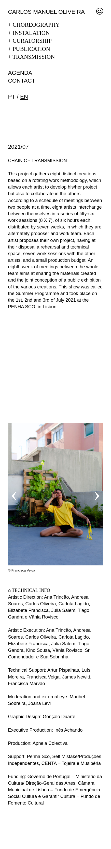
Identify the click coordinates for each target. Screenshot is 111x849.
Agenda (20, 73)
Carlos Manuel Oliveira (46, 12)
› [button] (97, 494)
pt (11, 97)
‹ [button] (14, 494)
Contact (21, 81)
